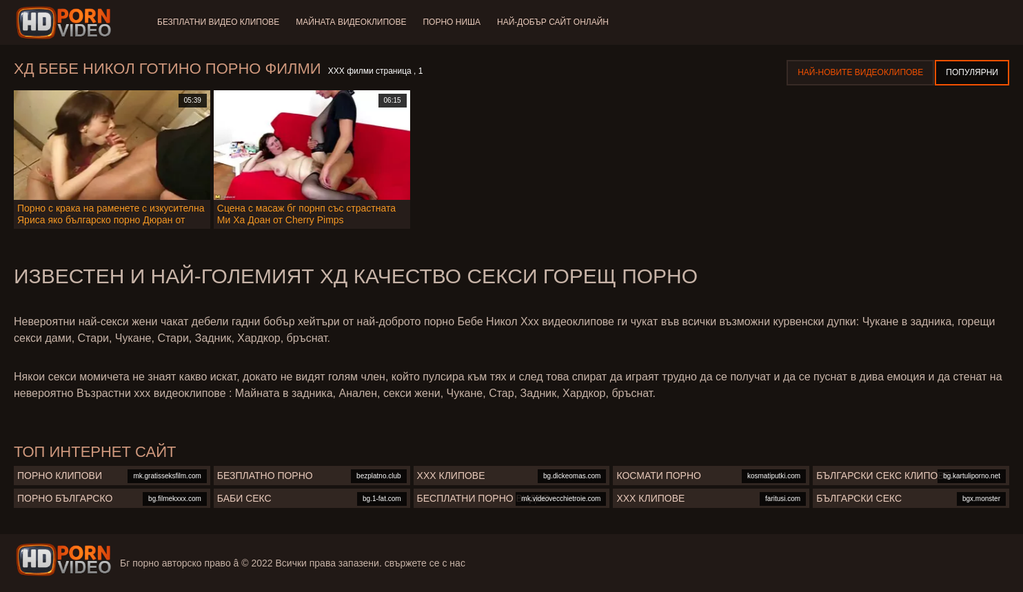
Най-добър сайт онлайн (553, 22)
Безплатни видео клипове (218, 22)
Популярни (972, 72)
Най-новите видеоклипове (860, 72)
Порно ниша (451, 22)
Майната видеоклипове (351, 22)
